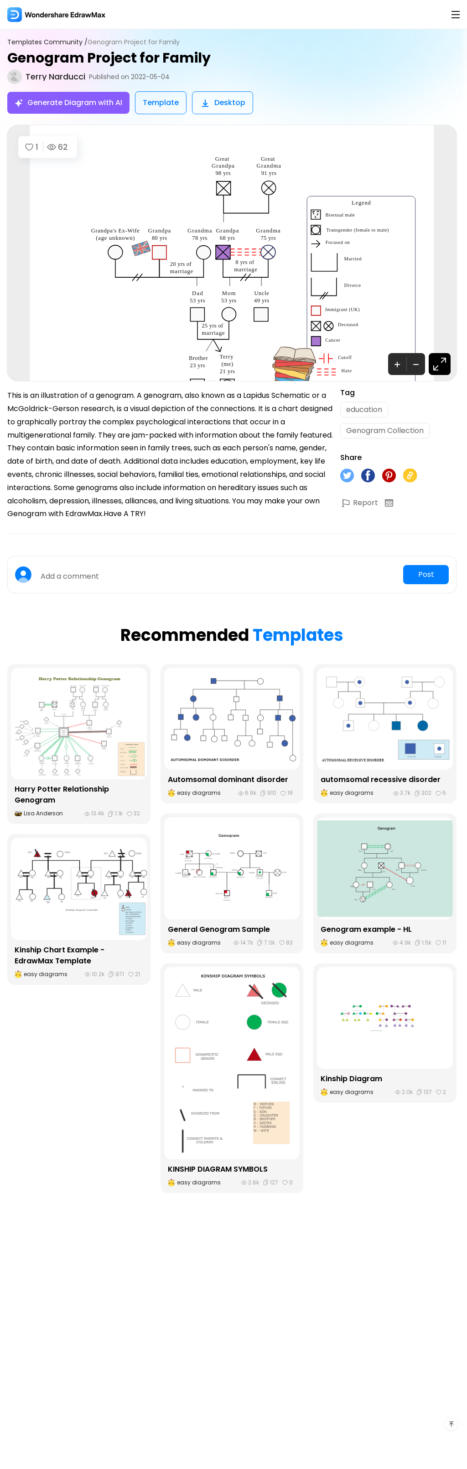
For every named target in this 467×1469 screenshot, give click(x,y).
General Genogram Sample (219, 929)
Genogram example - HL (366, 929)
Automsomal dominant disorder (228, 779)
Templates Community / (47, 42)
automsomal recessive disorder (381, 779)
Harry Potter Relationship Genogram (62, 794)
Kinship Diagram (351, 1078)
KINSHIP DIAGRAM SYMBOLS (218, 1169)
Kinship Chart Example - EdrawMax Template (59, 955)
